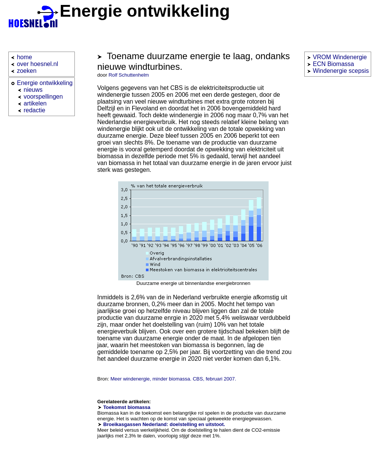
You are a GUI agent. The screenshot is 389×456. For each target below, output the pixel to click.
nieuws (33, 89)
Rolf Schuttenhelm (129, 75)
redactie (34, 110)
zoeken (26, 71)
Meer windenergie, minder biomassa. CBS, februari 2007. (173, 379)
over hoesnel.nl (37, 64)
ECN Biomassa (333, 64)
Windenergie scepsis (341, 71)
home (24, 57)
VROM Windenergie (340, 57)
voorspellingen (43, 96)
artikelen (35, 103)
